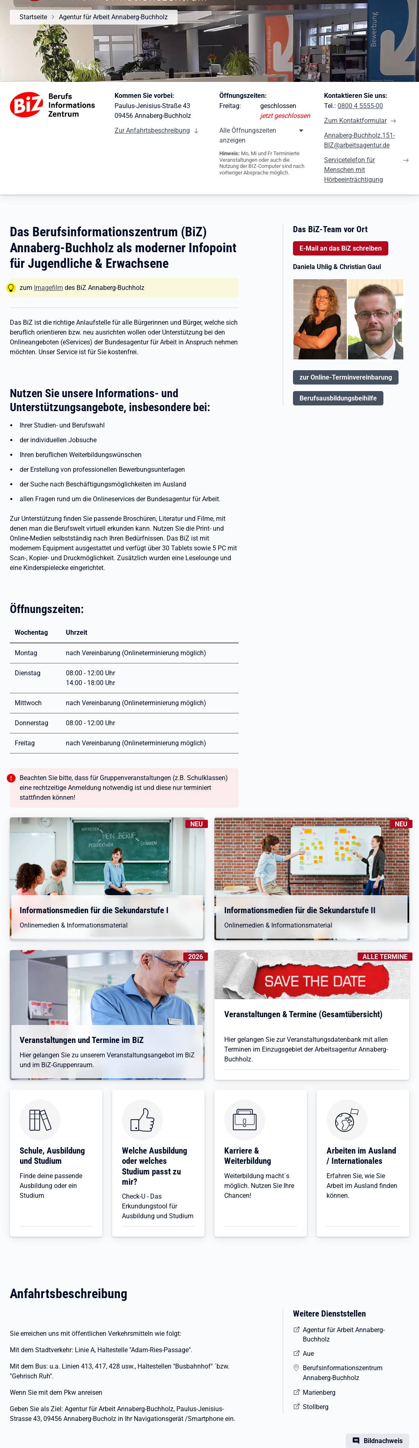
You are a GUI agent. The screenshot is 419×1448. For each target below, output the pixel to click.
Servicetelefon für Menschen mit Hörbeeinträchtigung (353, 169)
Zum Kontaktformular (355, 120)
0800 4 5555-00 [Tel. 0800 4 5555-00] (360, 106)
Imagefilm (48, 288)
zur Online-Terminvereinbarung (346, 377)
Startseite (33, 17)
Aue (308, 1354)
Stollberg (316, 1407)
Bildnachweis (383, 1441)
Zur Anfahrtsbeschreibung (152, 130)
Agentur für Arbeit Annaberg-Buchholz (113, 17)
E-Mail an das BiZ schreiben (341, 248)
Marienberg (319, 1392)
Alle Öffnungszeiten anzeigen (247, 135)
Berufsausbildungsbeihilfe (338, 398)
